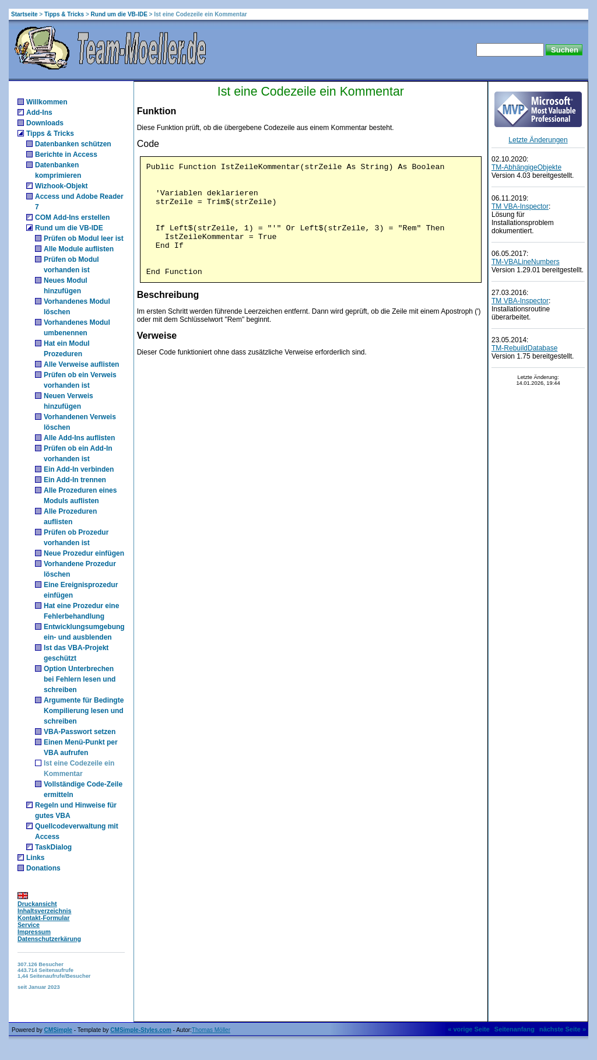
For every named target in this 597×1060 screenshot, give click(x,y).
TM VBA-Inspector (520, 206)
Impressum (34, 931)
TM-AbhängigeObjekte (526, 167)
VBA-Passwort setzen (79, 732)
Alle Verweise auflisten (81, 364)
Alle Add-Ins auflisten (79, 438)
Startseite (24, 14)
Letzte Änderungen (537, 140)
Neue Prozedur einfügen (84, 553)
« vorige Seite (469, 1029)
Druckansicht (37, 903)
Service (28, 924)
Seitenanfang (514, 1029)
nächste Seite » (562, 1029)
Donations (43, 868)
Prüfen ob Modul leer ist (84, 238)
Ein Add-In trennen (75, 480)
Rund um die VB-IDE (119, 14)
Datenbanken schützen (73, 144)
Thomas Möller (211, 1030)
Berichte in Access (66, 154)
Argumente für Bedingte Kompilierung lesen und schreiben (84, 710)
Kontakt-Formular (43, 917)
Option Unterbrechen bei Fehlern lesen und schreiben (79, 679)
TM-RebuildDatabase (524, 348)
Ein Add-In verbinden (79, 469)
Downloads (45, 123)
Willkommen (47, 102)
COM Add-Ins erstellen (72, 217)
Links (35, 858)
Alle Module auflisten (79, 249)
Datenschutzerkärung (49, 938)
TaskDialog (53, 847)
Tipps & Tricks (64, 14)
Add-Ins (39, 112)
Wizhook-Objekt (61, 186)
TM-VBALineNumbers (525, 262)
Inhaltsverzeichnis (44, 910)
